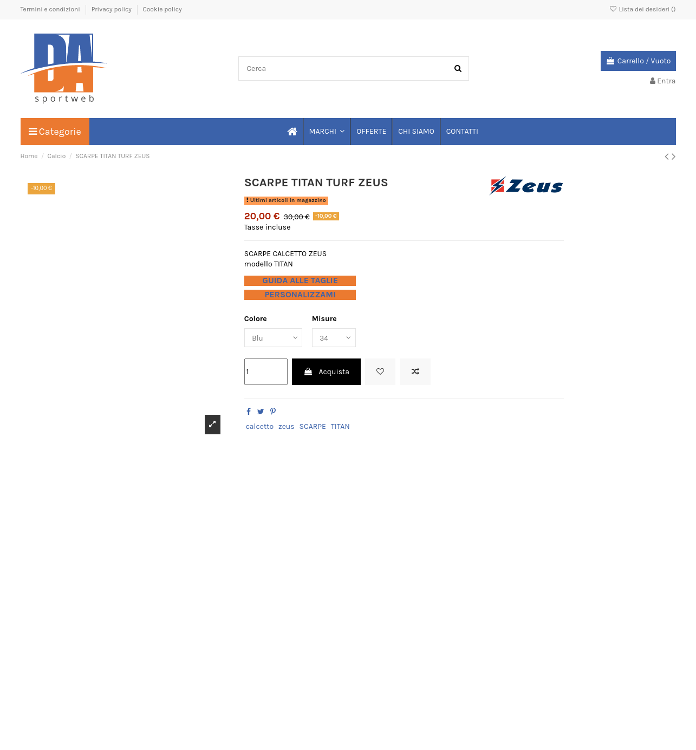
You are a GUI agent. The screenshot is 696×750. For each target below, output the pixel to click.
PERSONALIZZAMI (299, 294)
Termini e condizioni (51, 9)
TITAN (340, 427)
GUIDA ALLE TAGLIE (300, 280)
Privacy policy (112, 9)
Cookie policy (161, 9)
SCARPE (313, 427)
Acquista (326, 372)
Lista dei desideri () (642, 9)
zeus (286, 427)
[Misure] (337, 338)
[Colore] (274, 338)
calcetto (260, 427)
